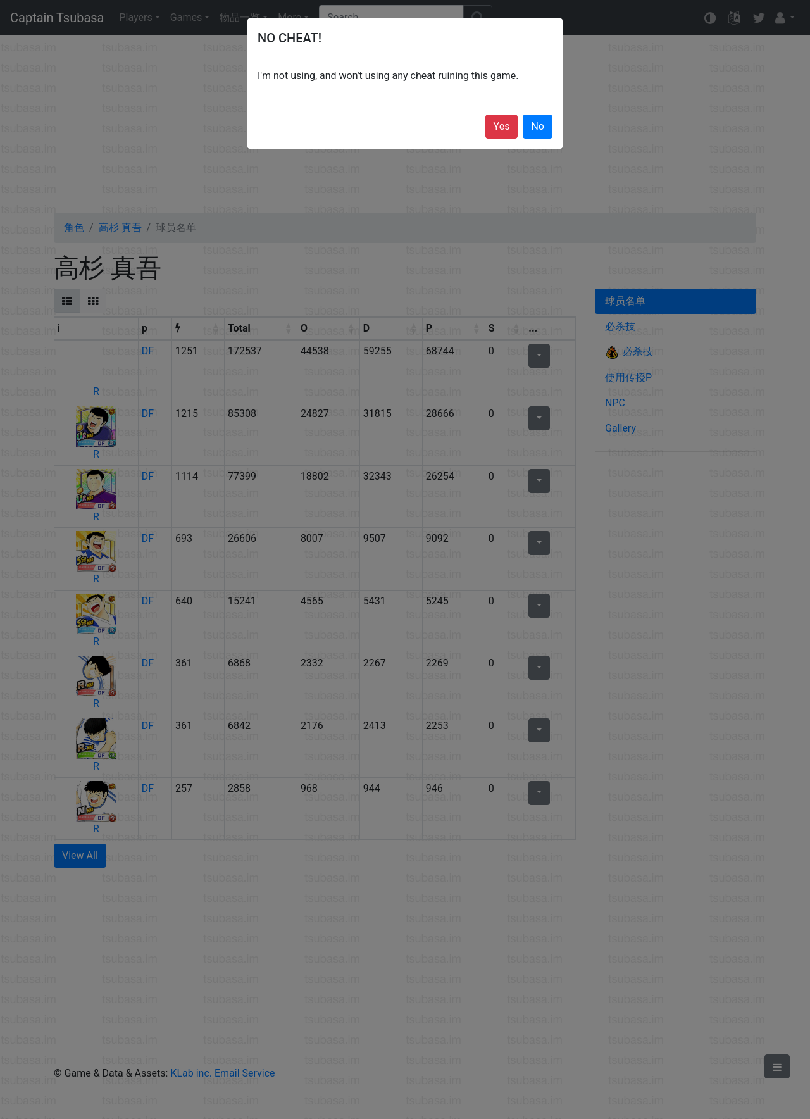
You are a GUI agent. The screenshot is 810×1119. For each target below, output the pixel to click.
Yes (502, 126)
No (537, 126)
